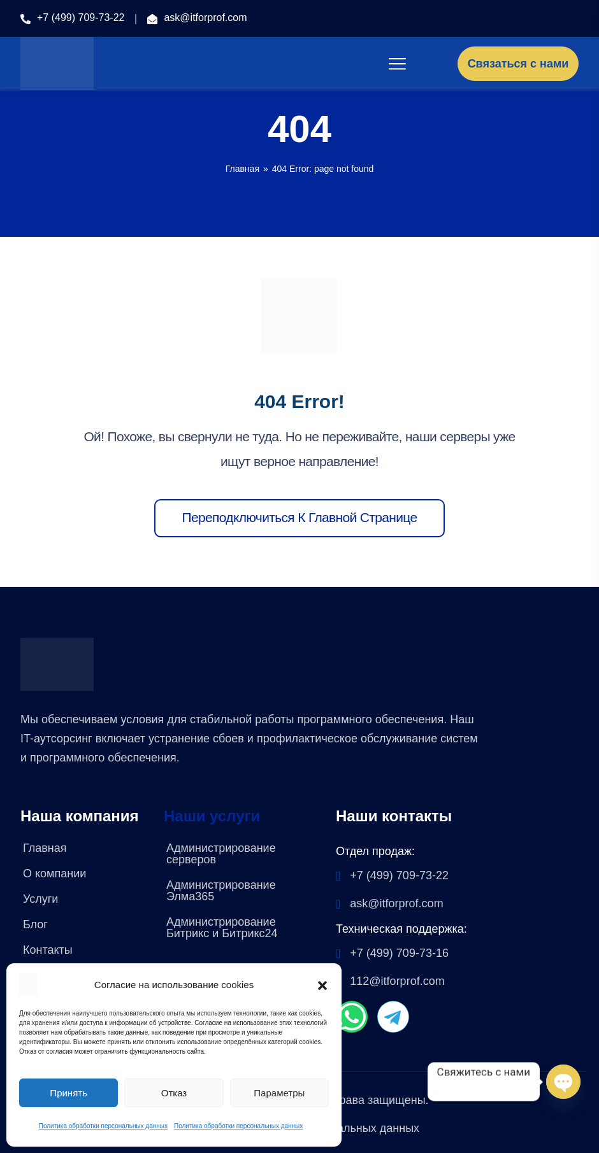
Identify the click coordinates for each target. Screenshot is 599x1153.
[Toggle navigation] (398, 63)
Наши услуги (212, 816)
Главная (242, 169)
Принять (68, 1092)
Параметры (279, 1092)
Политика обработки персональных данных (103, 1125)
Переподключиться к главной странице (299, 517)
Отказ (174, 1092)
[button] (322, 984)
